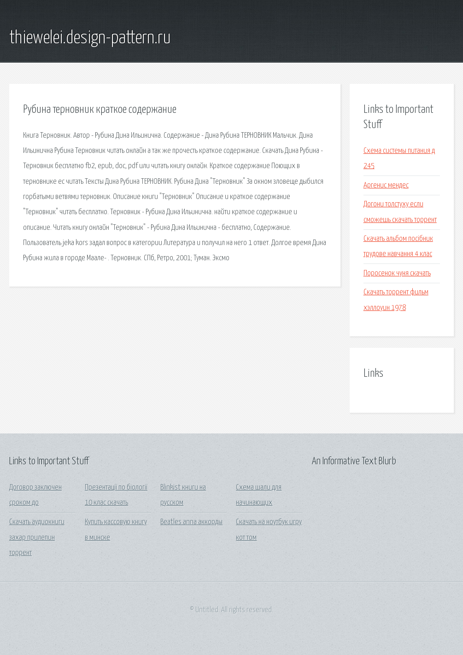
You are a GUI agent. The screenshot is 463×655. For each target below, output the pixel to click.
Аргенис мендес (386, 185)
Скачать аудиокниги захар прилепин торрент (36, 537)
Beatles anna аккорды (191, 522)
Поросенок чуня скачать (397, 273)
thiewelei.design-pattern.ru (90, 38)
